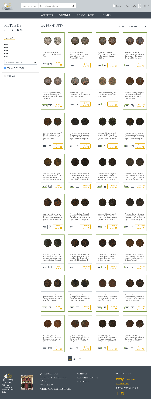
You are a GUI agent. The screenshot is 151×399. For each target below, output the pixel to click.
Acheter (46, 15)
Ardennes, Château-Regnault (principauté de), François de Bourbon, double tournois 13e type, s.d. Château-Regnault (80, 216)
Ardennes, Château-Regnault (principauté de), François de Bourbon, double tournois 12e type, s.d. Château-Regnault (107, 216)
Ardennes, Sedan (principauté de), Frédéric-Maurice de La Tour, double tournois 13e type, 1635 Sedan (52, 136)
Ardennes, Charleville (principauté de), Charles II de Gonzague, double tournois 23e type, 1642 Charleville (134, 338)
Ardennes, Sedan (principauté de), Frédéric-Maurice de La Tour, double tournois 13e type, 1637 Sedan (134, 95)
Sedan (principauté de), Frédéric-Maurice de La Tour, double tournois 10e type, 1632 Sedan (107, 55)
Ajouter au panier (58, 64)
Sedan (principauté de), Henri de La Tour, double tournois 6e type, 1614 (107, 94)
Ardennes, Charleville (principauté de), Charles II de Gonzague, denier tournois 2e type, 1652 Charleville (52, 338)
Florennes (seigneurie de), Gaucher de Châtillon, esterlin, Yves (52, 54)
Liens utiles (83, 382)
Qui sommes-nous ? (49, 374)
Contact (82, 374)
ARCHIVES (11, 76)
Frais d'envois (47, 385)
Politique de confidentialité (55, 389)
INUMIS (105, 15)
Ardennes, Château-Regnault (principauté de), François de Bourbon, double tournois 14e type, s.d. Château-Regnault (52, 216)
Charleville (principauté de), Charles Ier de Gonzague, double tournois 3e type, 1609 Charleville (52, 95)
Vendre (65, 15)
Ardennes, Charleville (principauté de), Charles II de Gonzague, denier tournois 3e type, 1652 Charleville (107, 297)
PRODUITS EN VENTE (15, 68)
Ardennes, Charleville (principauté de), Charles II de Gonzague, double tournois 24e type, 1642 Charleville (134, 55)
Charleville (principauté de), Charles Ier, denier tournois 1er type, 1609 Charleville (80, 94)
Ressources (85, 15)
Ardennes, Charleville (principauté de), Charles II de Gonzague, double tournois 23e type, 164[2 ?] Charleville (107, 338)
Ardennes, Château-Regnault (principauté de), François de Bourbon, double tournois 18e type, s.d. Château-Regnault (80, 136)
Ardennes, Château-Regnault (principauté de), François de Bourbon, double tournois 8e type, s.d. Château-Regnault (52, 257)
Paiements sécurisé (87, 378)
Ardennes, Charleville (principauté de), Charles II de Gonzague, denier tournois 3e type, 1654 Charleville (52, 297)
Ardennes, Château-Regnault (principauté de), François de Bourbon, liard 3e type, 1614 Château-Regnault (107, 257)
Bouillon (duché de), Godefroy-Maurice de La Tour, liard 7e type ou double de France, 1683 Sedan (79, 55)
